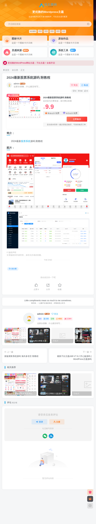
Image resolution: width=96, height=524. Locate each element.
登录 (39, 422)
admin (16, 83)
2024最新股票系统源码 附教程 (28, 77)
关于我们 (46, 496)
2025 (58, 31)
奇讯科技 (53, 500)
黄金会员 (52, 113)
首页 (6, 70)
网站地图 (57, 496)
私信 (84, 85)
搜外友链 (68, 500)
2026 (52, 31)
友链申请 (14, 496)
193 (46, 319)
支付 (63, 31)
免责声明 (25, 496)
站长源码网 (43, 500)
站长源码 (33, 31)
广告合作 (36, 496)
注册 (57, 422)
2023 (46, 31)
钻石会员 (70, 113)
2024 (40, 31)
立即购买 (77, 119)
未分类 (15, 70)
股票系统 (25, 141)
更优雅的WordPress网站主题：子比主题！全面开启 (29, 63)
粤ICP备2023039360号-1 (74, 496)
